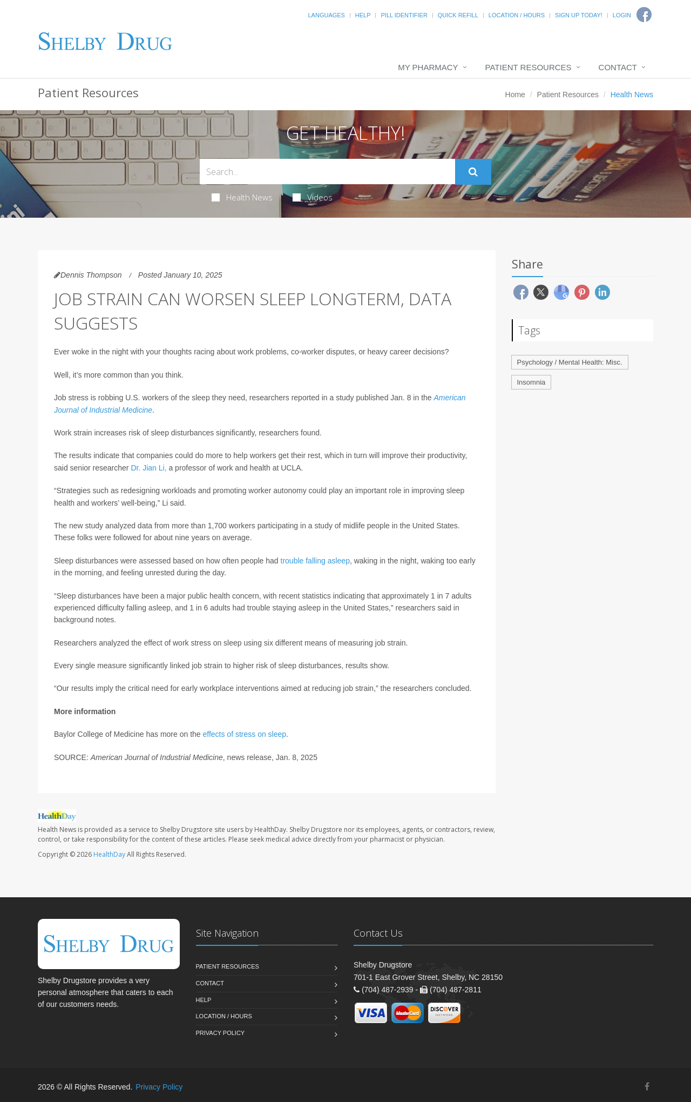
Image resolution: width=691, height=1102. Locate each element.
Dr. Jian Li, (148, 467)
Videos (313, 197)
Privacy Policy (220, 1033)
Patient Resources (528, 67)
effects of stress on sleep (244, 734)
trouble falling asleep (315, 560)
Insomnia (531, 382)
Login (622, 15)
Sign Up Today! (578, 15)
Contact (618, 67)
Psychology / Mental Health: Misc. (569, 362)
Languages (326, 15)
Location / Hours (517, 15)
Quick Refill (458, 15)
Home (515, 94)
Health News (242, 197)
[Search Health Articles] (327, 171)
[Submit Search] (473, 172)
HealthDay (109, 854)
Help (363, 15)
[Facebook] (647, 1086)
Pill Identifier (404, 15)
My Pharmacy (428, 67)
